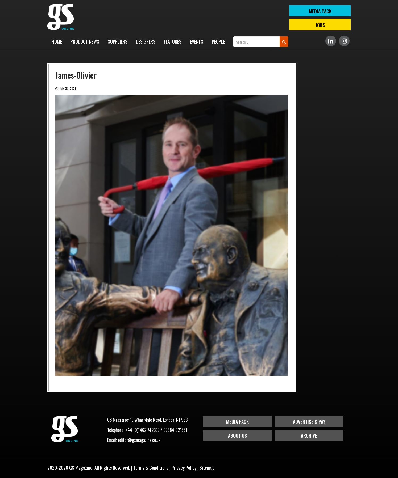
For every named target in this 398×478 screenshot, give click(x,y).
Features (172, 41)
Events (196, 41)
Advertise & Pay (309, 421)
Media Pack (237, 421)
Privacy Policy (184, 467)
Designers (145, 41)
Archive (309, 435)
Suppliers (117, 41)
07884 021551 (175, 430)
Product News (85, 41)
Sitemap (207, 467)
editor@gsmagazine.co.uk (139, 440)
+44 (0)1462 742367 (142, 430)
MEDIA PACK (320, 11)
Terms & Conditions (150, 467)
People (218, 41)
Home (57, 41)
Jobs (320, 25)
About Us (237, 435)
